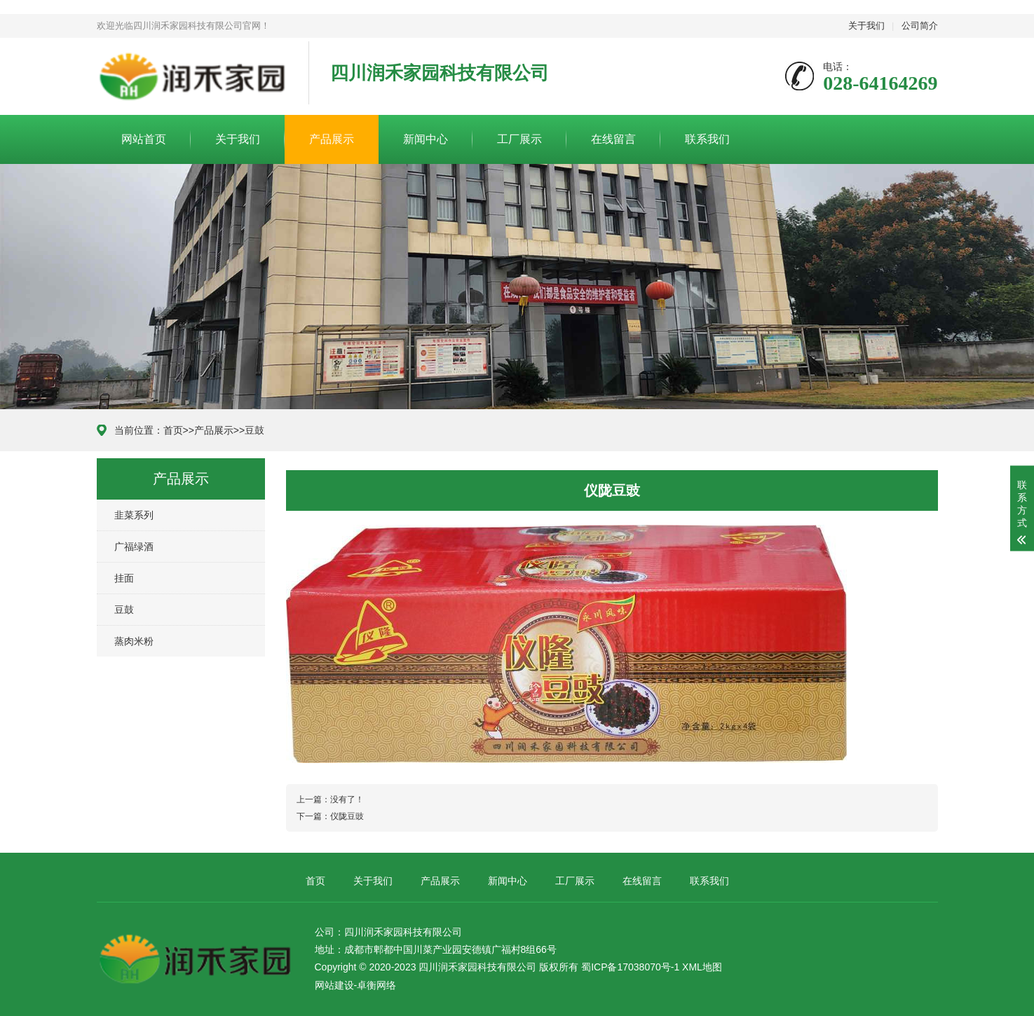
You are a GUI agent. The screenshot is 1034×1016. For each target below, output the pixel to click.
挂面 (124, 578)
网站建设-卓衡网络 (356, 985)
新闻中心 (425, 139)
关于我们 (866, 25)
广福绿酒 (134, 546)
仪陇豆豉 (347, 816)
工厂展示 (519, 139)
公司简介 (920, 25)
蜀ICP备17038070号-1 (630, 967)
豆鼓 (254, 430)
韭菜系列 (134, 515)
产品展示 (331, 139)
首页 (173, 430)
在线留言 (613, 139)
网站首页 (143, 139)
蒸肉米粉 (134, 641)
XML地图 (702, 967)
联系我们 (707, 139)
